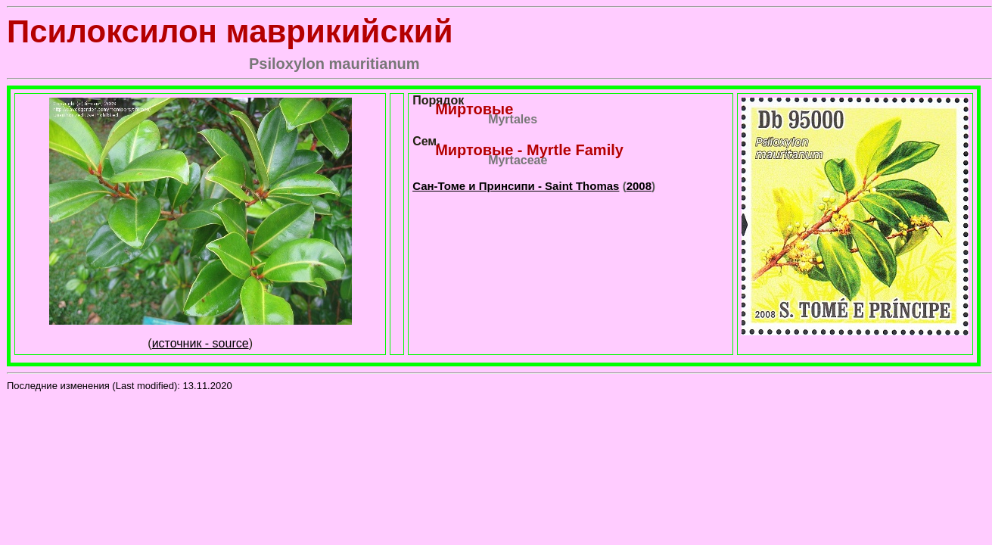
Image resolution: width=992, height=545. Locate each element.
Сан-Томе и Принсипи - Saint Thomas (515, 185)
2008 (639, 185)
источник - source (200, 343)
